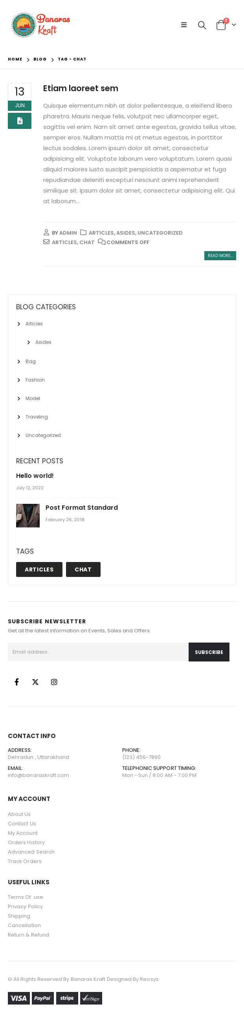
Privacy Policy (25, 906)
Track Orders (25, 861)
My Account (23, 833)
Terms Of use (26, 897)
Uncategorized (160, 233)
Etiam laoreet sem (80, 88)
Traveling (37, 416)
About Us (19, 814)
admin (68, 233)
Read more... (220, 256)
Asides (125, 233)
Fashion (35, 380)
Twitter (35, 682)
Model (33, 398)
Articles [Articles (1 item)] (39, 569)
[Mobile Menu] (186, 25)
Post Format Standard (82, 507)
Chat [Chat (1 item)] (83, 569)
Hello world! (35, 475)
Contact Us (22, 823)
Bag (31, 361)
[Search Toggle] (202, 25)
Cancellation (24, 925)
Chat (87, 242)
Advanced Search (31, 852)
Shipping (19, 916)
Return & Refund (28, 935)
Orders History (26, 842)
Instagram (54, 682)
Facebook (16, 682)
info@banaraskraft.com (38, 775)
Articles (101, 233)
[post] (29, 516)
